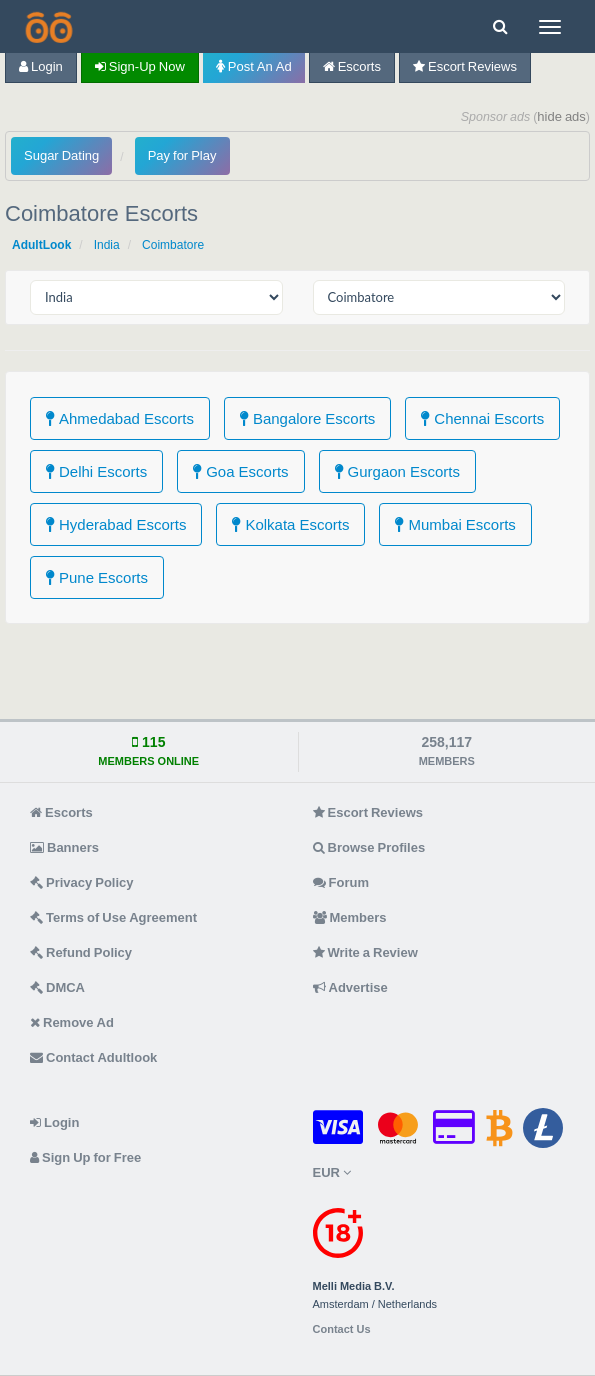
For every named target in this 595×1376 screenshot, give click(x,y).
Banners (64, 847)
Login (41, 66)
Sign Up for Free (85, 1157)
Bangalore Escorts (307, 418)
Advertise (350, 987)
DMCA (57, 987)
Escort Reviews (465, 66)
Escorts (352, 66)
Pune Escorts (97, 577)
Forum (341, 882)
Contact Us (342, 1329)
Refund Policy (81, 952)
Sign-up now (140, 66)
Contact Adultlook (93, 1057)
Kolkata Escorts (290, 524)
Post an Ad (254, 66)
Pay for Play (182, 155)
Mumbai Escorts (455, 524)
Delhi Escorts (96, 471)
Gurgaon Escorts (397, 471)
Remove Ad (72, 1022)
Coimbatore (173, 245)
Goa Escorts (240, 471)
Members (350, 917)
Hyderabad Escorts (116, 524)
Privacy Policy (82, 882)
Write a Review (365, 952)
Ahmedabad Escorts (120, 418)
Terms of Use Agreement (113, 917)
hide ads (561, 116)
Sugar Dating (61, 155)
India (107, 245)
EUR (332, 1172)
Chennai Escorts (482, 418)
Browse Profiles (369, 847)
